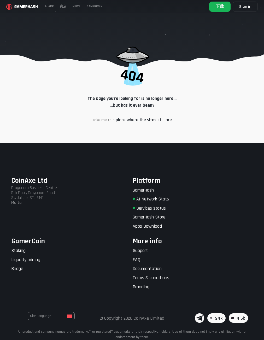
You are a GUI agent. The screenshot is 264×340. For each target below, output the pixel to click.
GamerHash (143, 190)
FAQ (136, 260)
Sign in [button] (245, 6)
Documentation (147, 269)
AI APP (49, 6)
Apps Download (147, 226)
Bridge (17, 269)
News (76, 6)
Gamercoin (94, 6)
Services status (149, 208)
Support (140, 250)
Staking (18, 250)
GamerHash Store (149, 217)
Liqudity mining (25, 260)
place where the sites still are (144, 120)
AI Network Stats (151, 199)
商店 (63, 6)
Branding (141, 287)
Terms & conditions (151, 278)
